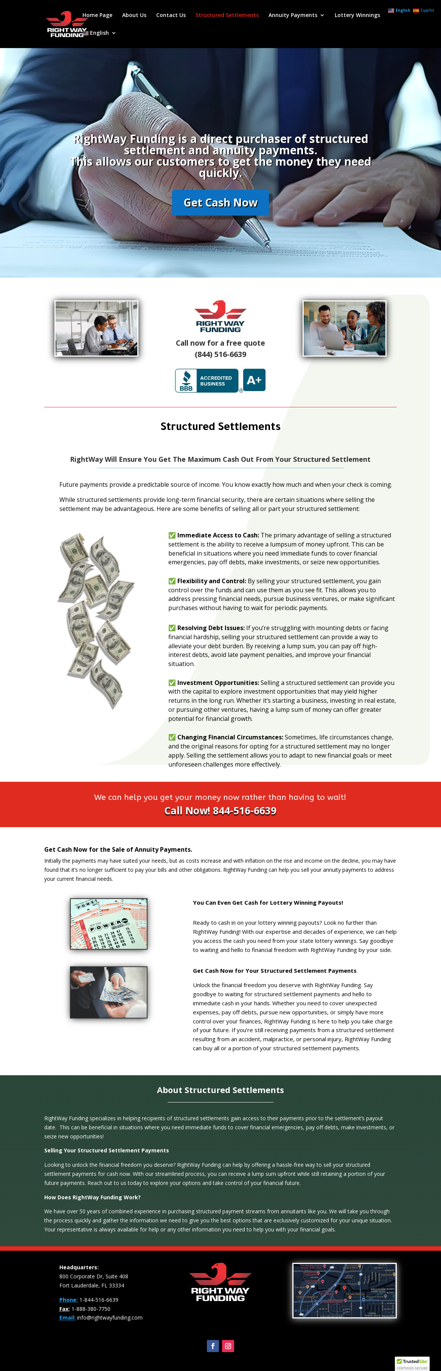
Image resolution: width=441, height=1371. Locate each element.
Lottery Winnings (357, 15)
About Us (134, 15)
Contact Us (171, 15)
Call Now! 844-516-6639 (220, 810)
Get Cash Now (220, 217)
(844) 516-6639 (220, 354)
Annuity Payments (293, 15)
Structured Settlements (227, 15)
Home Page (97, 15)
